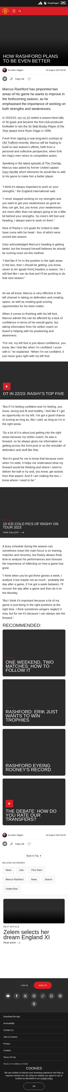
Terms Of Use (9, 1057)
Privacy (6, 1044)
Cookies (7, 1050)
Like (21, 870)
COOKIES (34, 1068)
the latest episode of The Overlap (39, 163)
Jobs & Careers (10, 1037)
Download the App (11, 1016)
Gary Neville (10, 172)
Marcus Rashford (14, 879)
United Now (12, 889)
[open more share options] (29, 78)
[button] (14, 11)
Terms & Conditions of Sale (15, 1064)
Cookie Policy (46, 1078)
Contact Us (8, 1030)
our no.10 (24, 117)
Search (48, 879)
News (8, 870)
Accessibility (8, 1023)
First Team (36, 870)
